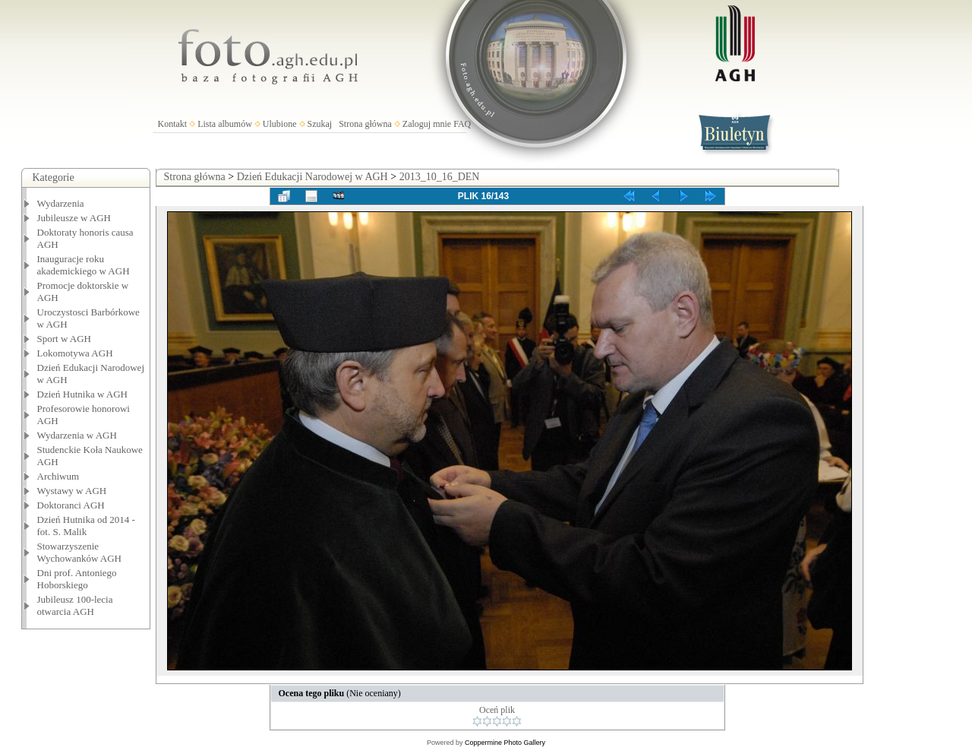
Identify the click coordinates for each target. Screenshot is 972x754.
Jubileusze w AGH (74, 217)
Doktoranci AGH (71, 505)
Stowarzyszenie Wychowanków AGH (79, 552)
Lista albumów (224, 124)
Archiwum (58, 476)
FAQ (462, 124)
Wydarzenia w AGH (77, 435)
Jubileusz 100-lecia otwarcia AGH (75, 605)
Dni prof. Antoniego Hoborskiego (77, 579)
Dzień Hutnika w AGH (82, 394)
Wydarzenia (60, 203)
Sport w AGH (64, 338)
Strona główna (365, 124)
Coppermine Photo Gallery (505, 742)
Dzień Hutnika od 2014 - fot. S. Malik (86, 525)
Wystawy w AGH (72, 490)
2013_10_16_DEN (439, 176)
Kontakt (173, 124)
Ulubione (280, 124)
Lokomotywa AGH (75, 353)
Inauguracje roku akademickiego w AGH (83, 265)
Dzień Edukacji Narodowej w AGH (312, 176)
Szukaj (320, 124)
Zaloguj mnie (426, 124)
